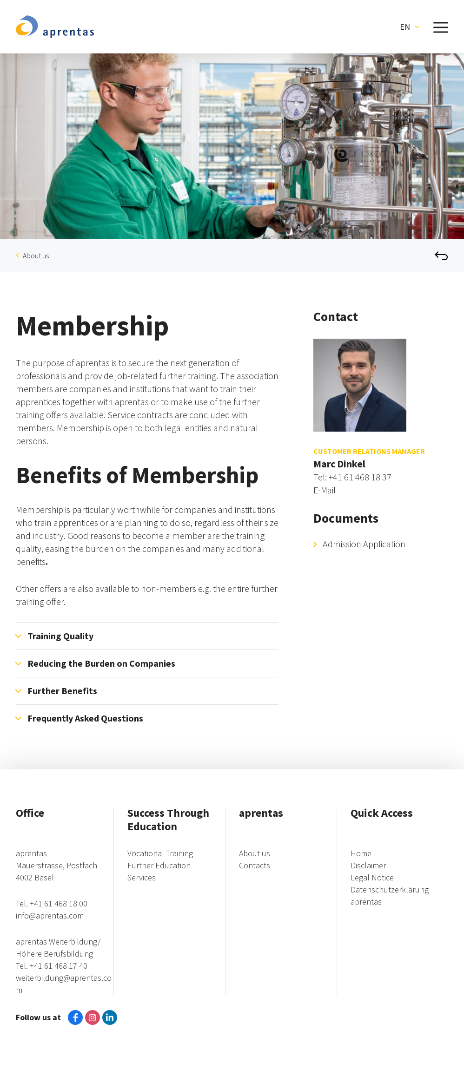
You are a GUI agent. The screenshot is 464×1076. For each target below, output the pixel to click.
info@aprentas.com (50, 915)
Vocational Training (160, 853)
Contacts (254, 865)
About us (36, 255)
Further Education (159, 865)
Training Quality (60, 636)
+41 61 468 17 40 (58, 965)
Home (361, 853)
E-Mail (324, 490)
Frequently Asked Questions (85, 718)
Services (141, 877)
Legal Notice (372, 877)
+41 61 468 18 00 (58, 903)
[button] (409, 27)
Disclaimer (368, 865)
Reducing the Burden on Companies (101, 663)
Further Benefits (62, 690)
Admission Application (364, 544)
